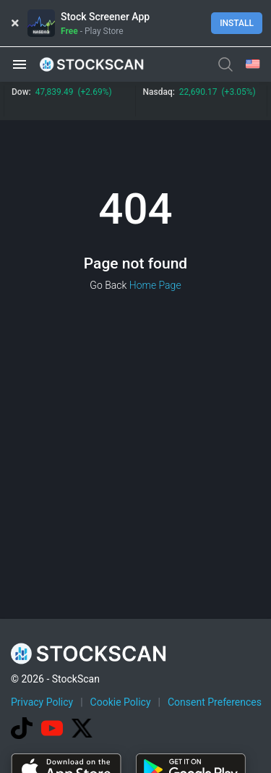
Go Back (108, 285)
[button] (19, 64)
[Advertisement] (135, 629)
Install (237, 23)
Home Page (155, 285)
